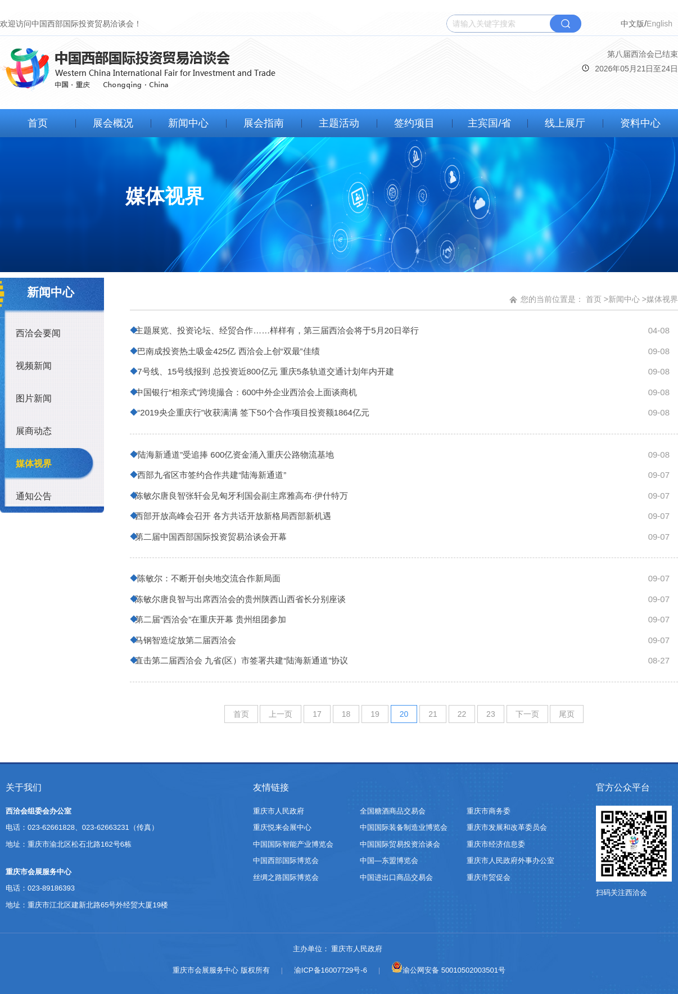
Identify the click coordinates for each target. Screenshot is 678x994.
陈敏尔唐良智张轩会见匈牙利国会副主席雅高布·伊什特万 (240, 495)
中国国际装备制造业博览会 (404, 827)
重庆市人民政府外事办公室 (510, 860)
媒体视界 (34, 463)
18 (346, 714)
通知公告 (34, 496)
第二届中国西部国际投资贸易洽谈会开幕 (210, 536)
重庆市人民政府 (278, 811)
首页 (38, 123)
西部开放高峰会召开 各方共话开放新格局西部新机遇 (232, 516)
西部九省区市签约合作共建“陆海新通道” (209, 475)
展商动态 (34, 431)
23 (490, 714)
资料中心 (640, 123)
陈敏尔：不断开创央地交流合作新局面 (207, 578)
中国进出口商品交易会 (396, 877)
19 (374, 714)
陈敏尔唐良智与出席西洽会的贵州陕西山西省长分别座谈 (239, 599)
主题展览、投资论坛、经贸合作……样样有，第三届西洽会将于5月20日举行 (276, 330)
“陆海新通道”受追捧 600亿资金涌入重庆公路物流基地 (233, 454)
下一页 (527, 714)
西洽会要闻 (38, 333)
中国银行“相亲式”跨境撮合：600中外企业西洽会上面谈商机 (245, 392)
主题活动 (339, 123)
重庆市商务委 (488, 811)
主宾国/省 (489, 123)
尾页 (567, 714)
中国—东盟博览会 (389, 860)
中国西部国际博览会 (286, 860)
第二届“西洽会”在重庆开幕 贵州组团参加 (209, 619)
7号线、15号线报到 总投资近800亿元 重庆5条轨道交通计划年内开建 (263, 371)
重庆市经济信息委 (496, 844)
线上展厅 (565, 123)
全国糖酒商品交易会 (393, 811)
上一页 (280, 714)
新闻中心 (188, 123)
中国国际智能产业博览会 (293, 844)
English (659, 23)
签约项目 (414, 123)
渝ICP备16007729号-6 (330, 970)
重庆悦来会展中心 (282, 827)
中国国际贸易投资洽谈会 (400, 844)
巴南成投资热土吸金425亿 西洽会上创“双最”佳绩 (226, 351)
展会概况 (113, 123)
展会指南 (263, 123)
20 (404, 714)
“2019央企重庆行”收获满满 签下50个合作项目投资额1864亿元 (251, 412)
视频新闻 (34, 366)
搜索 (565, 24)
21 (432, 714)
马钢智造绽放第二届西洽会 (184, 640)
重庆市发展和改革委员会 (507, 827)
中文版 (632, 23)
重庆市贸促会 (488, 877)
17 (317, 714)
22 (462, 714)
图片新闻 (34, 398)
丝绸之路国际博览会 (286, 877)
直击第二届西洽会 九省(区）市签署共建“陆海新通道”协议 (240, 660)
